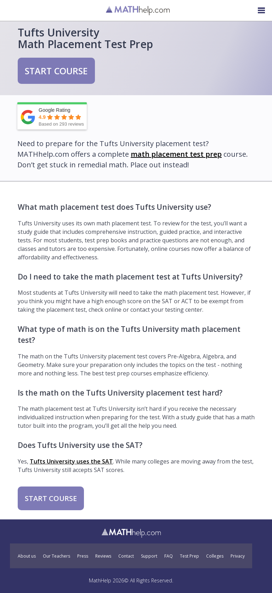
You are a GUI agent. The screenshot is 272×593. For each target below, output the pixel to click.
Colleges (214, 556)
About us (27, 556)
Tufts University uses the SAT (71, 461)
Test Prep (189, 556)
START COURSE (56, 71)
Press (82, 556)
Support (149, 556)
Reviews (103, 556)
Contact (126, 556)
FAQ (168, 556)
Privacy (238, 556)
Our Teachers (56, 556)
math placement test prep (176, 154)
